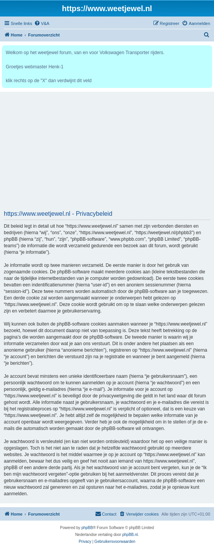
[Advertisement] (107, 153)
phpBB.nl (130, 534)
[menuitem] (41, 23)
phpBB (87, 528)
